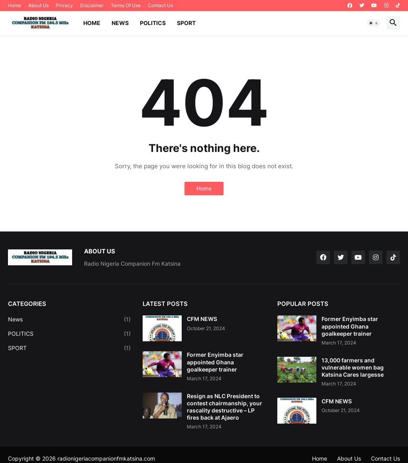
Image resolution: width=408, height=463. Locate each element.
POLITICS (153, 22)
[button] (374, 23)
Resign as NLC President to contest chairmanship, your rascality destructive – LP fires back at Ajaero (224, 407)
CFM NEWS (202, 318)
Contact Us (160, 5)
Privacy (64, 5)
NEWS (120, 22)
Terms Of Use (126, 5)
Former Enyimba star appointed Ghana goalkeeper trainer (215, 361)
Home (14, 5)
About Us (38, 5)
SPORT (186, 22)
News (69, 319)
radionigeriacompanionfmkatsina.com (106, 458)
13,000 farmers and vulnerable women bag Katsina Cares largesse (353, 367)
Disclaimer (92, 5)
